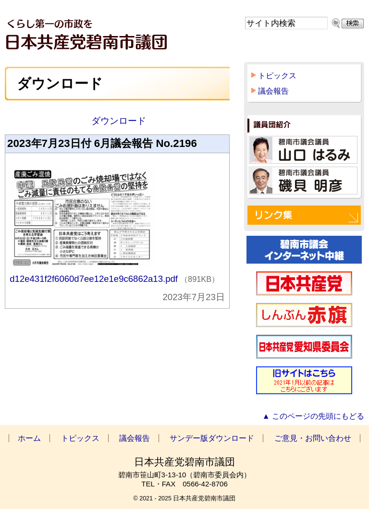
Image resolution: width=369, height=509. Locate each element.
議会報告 (273, 91)
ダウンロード (117, 121)
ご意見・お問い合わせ (312, 438)
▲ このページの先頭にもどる (313, 416)
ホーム (29, 438)
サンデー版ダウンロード (212, 438)
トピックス (277, 76)
